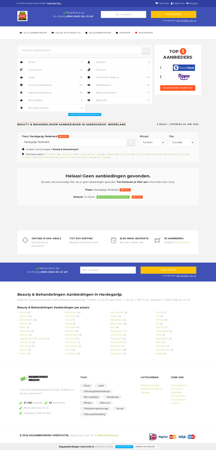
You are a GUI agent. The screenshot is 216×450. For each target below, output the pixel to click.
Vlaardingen (162, 338)
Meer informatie (124, 447)
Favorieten (162, 3)
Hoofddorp (71, 342)
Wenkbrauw (113, 397)
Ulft (158, 323)
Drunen (24, 353)
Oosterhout (116, 334)
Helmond (167, 154)
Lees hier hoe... (55, 3)
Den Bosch (26, 342)
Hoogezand (71, 346)
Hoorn (68, 349)
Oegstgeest (117, 331)
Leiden (90, 157)
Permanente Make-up (118, 77)
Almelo (23, 312)
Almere (154, 154)
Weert (159, 342)
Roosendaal (116, 342)
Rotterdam (51, 154)
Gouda (68, 323)
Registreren (178, 3)
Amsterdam (67, 154)
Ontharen (118, 62)
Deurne (24, 349)
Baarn (23, 327)
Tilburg (180, 154)
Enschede (103, 157)
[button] (146, 50)
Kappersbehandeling (51, 92)
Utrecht (68, 157)
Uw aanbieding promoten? (177, 88)
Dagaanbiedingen (98, 32)
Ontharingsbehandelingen (97, 391)
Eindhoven (125, 154)
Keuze (87, 385)
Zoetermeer (43, 157)
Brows (51, 62)
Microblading (51, 100)
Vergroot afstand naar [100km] (113, 197)
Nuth (112, 327)
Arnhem (24, 323)
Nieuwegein (116, 323)
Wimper (88, 403)
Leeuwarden (117, 312)
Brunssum (25, 331)
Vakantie (123, 32)
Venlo (159, 334)
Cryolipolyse (51, 70)
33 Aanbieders (182, 242)
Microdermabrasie (51, 108)
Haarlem (110, 154)
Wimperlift (118, 100)
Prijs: (171, 136)
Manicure (105, 403)
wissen (63, 136)
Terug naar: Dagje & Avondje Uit (85, 114)
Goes (79, 157)
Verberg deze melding (145, 447)
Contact (175, 403)
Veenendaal (162, 331)
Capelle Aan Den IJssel (90, 154)
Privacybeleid (178, 399)
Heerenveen (72, 334)
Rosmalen (115, 346)
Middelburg (116, 319)
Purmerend (116, 338)
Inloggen (192, 3)
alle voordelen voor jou (186, 20)
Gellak (51, 77)
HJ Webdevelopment (106, 435)
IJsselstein (71, 353)
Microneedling (91, 397)
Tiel (158, 316)
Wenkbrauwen (118, 85)
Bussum (24, 334)
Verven (119, 408)
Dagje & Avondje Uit (66, 32)
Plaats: (45, 136)
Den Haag (140, 154)
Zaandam (161, 346)
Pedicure (118, 70)
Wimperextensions (118, 92)
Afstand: (144, 136)
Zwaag (159, 353)
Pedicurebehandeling (94, 414)
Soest (56, 157)
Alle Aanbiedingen (33, 32)
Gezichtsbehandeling (51, 85)
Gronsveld (70, 327)
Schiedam (27, 157)
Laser (101, 385)
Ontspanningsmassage (96, 408)
